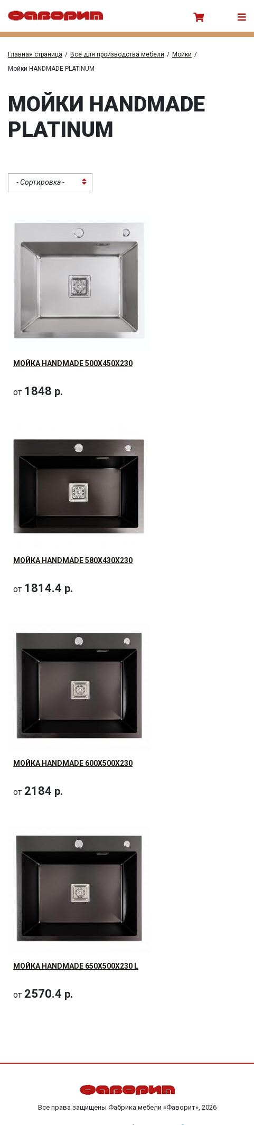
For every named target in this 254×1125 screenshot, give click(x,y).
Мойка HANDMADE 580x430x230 (73, 560)
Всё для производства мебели (117, 54)
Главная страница (35, 54)
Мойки (182, 54)
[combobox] (50, 183)
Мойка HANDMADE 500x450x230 (73, 363)
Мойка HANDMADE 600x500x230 (73, 763)
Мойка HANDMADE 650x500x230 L (75, 966)
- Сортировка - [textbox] (40, 182)
